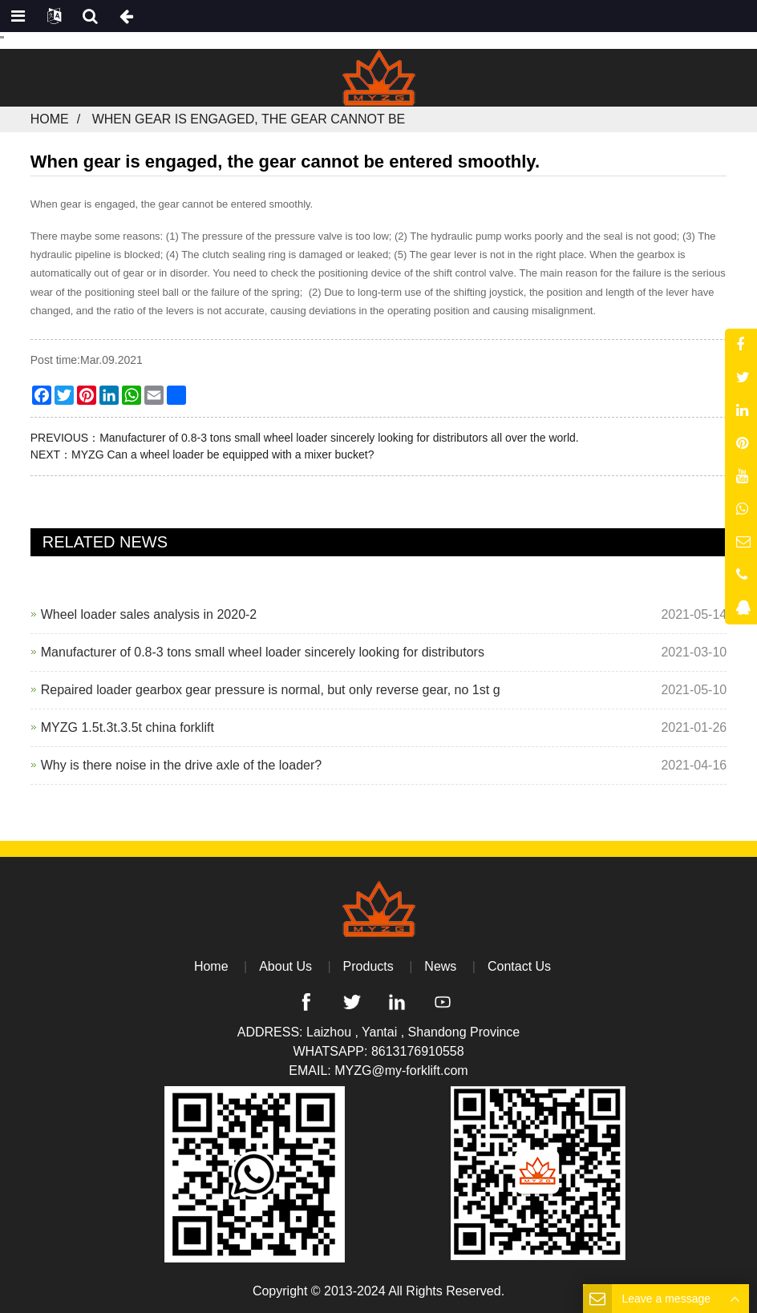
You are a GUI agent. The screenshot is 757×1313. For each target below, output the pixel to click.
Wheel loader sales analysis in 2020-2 (149, 614)
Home (49, 119)
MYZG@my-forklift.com (401, 1070)
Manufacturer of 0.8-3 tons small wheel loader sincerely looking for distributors (262, 652)
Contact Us (519, 966)
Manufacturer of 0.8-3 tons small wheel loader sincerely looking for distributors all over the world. (339, 437)
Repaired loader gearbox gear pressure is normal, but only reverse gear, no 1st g (270, 690)
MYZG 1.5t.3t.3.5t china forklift (127, 727)
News (440, 966)
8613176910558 (417, 1051)
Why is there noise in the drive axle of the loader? (181, 765)
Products (368, 966)
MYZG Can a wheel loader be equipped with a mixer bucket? (222, 454)
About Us (285, 966)
